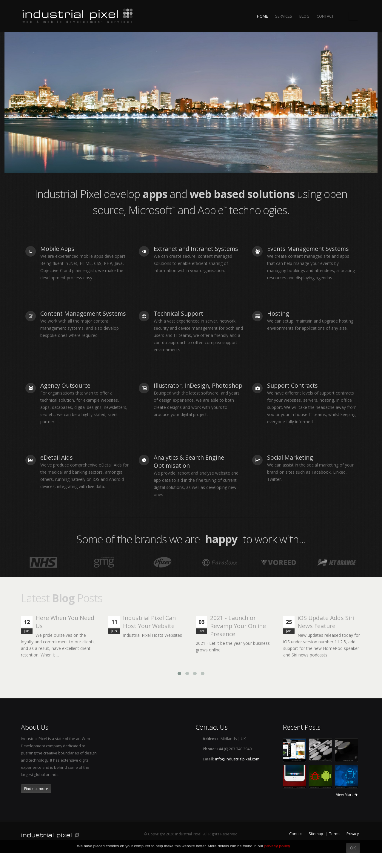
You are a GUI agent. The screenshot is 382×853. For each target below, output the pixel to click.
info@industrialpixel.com (237, 759)
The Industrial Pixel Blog (353, 15)
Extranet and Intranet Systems (196, 249)
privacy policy (277, 846)
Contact (296, 833)
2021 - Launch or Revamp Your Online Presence (238, 626)
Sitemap (316, 833)
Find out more (36, 788)
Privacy (352, 833)
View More (347, 794)
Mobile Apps (57, 249)
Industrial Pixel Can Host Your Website (149, 622)
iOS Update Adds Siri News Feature (326, 622)
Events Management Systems (308, 249)
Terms (335, 833)
